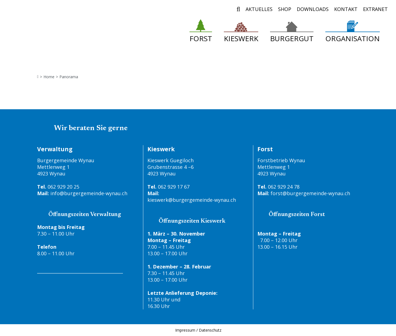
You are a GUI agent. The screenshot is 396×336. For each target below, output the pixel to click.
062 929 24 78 (283, 186)
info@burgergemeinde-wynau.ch (88, 193)
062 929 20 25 (63, 186)
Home (48, 77)
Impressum (185, 330)
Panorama (68, 77)
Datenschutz (210, 330)
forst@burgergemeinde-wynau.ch (310, 193)
